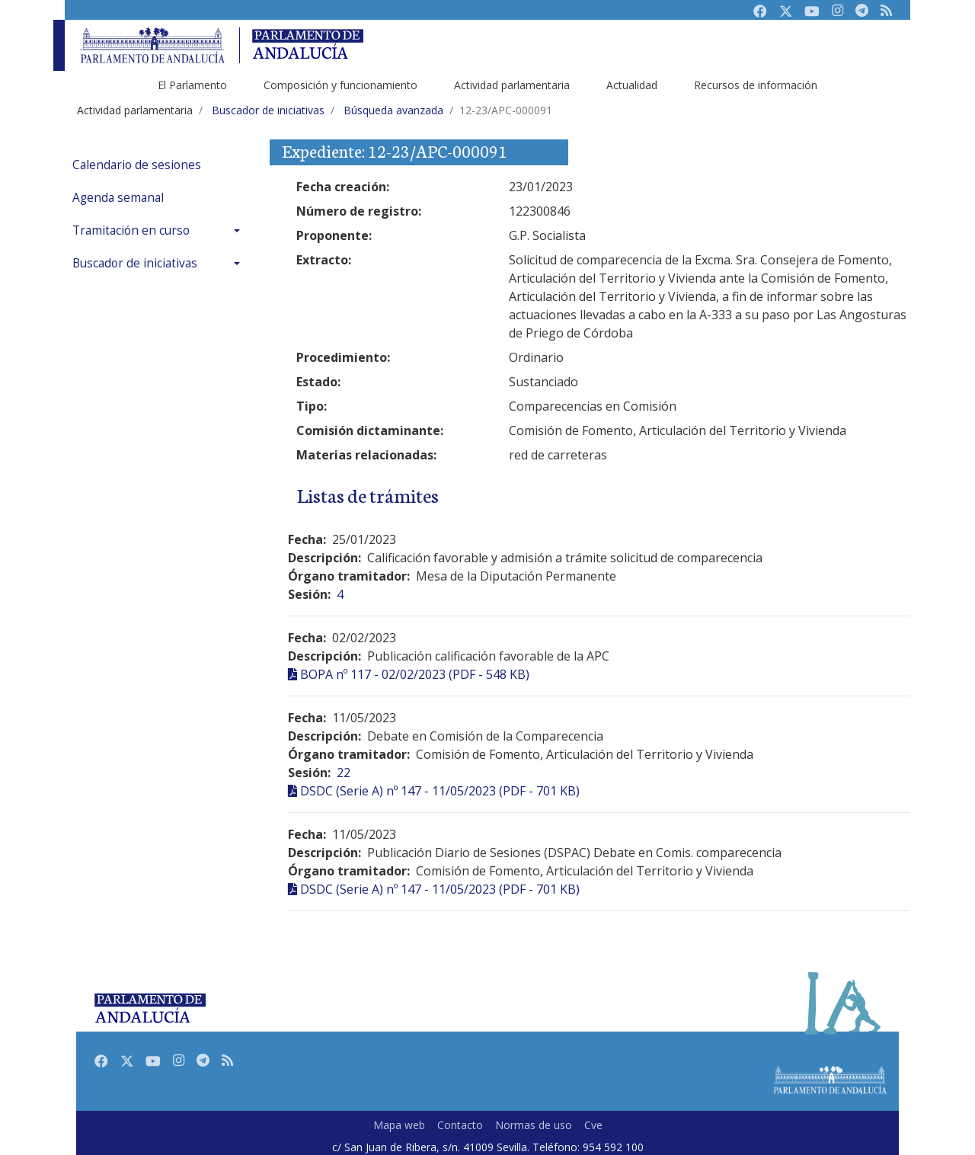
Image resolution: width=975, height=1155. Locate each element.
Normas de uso (533, 1125)
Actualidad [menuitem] (631, 85)
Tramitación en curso (131, 230)
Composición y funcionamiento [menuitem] (340, 85)
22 (343, 772)
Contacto (460, 1125)
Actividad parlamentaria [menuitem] (512, 85)
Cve (593, 1125)
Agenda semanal (118, 198)
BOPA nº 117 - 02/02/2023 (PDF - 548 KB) (414, 674)
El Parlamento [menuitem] (192, 85)
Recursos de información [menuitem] (755, 85)
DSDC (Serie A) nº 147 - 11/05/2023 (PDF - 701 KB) (440, 790)
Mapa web (399, 1125)
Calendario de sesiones (136, 165)
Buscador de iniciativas (134, 263)
